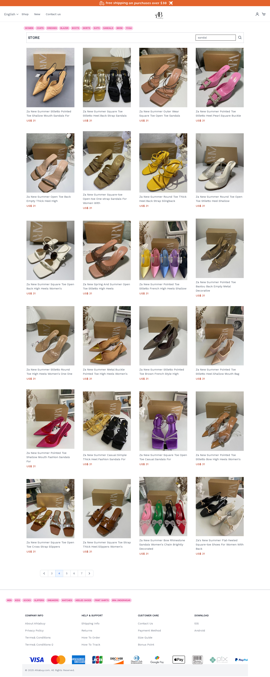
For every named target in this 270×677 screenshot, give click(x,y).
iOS (196, 623)
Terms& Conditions (38, 637)
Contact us (53, 14)
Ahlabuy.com (42, 670)
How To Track (90, 644)
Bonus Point (146, 644)
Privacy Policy (34, 630)
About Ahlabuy (35, 623)
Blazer (64, 28)
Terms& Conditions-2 (39, 644)
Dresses (52, 28)
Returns (86, 630)
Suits (97, 28)
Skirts (86, 28)
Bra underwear (121, 600)
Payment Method (149, 630)
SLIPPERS (39, 600)
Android (199, 630)
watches (67, 600)
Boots (75, 28)
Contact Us (145, 623)
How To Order (90, 637)
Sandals (108, 28)
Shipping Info (90, 623)
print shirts (102, 600)
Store (34, 38)
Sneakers (52, 600)
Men (9, 600)
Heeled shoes (83, 600)
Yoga (129, 28)
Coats (40, 28)
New (37, 14)
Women (29, 28)
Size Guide (145, 637)
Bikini (119, 28)
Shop (25, 14)
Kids (17, 600)
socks (27, 600)
